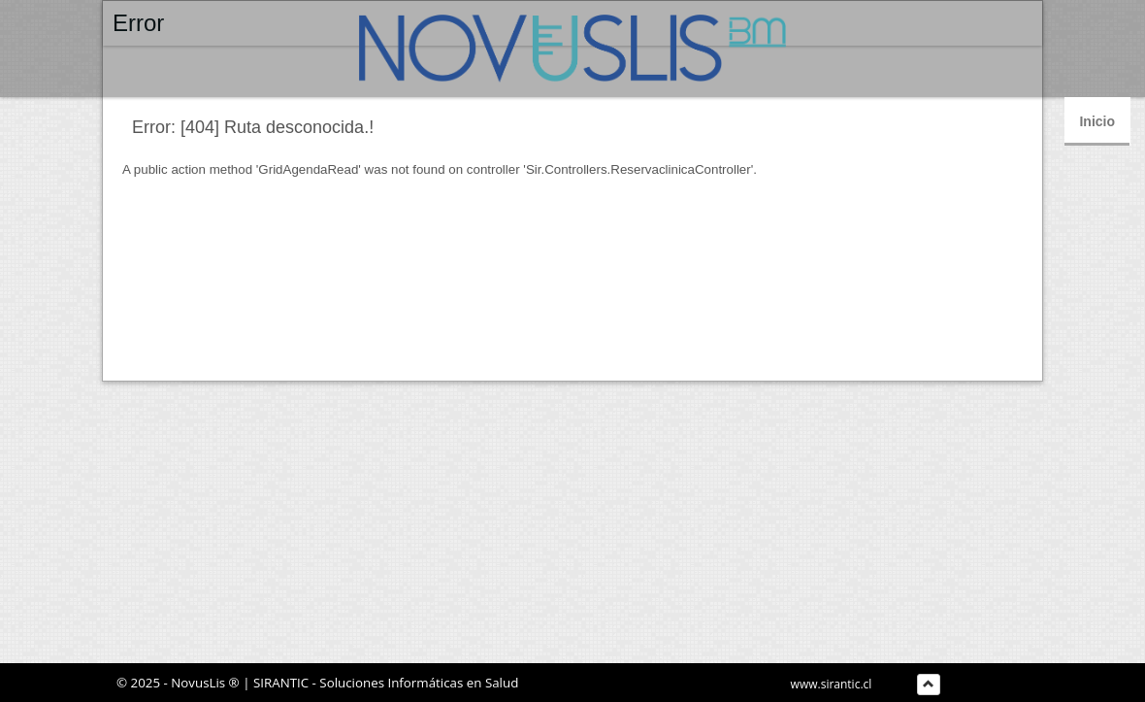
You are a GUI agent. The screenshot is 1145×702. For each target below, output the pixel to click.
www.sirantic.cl (831, 684)
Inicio (1097, 121)
